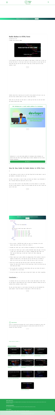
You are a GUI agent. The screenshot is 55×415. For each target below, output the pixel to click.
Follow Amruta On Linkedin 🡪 (14, 341)
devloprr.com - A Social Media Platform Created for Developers (27, 217)
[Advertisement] (27, 11)
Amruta (21, 40)
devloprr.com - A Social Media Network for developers (27, 18)
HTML (11, 40)
